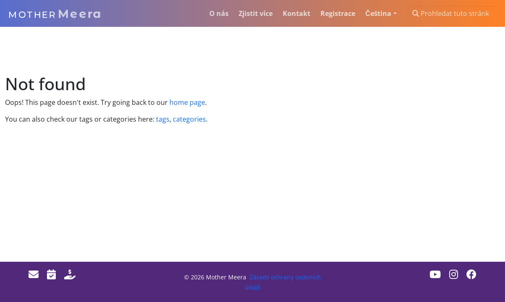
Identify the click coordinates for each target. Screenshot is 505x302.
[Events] (51, 274)
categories (188, 119)
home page (187, 102)
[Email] (34, 274)
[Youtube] (435, 274)
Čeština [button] (378, 13)
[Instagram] (453, 274)
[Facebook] (471, 274)
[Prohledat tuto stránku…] (453, 13)
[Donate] (69, 274)
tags (162, 119)
